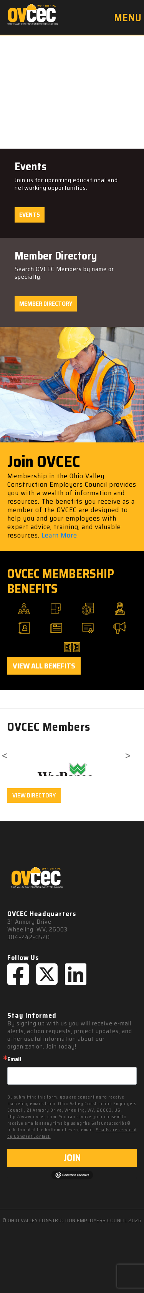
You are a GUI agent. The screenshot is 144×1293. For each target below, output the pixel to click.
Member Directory (45, 303)
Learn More (59, 535)
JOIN (72, 1158)
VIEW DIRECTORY (34, 795)
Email (14, 1059)
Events (29, 214)
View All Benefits (44, 666)
